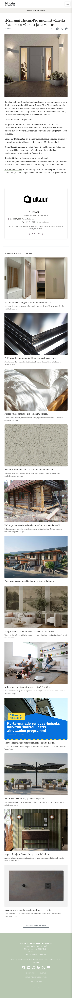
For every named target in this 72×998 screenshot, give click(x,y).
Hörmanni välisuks (13, 169)
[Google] (38, 967)
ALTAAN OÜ (36, 212)
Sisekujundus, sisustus (36, 973)
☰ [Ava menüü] (67, 3)
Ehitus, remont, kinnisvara (36, 977)
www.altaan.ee (44, 222)
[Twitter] (43, 967)
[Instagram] (33, 967)
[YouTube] (48, 967)
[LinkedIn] (28, 967)
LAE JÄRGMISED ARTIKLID (36, 925)
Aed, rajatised (36, 981)
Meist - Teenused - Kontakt (35, 943)
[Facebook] (23, 967)
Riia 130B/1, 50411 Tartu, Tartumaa (22, 219)
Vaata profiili (36, 234)
